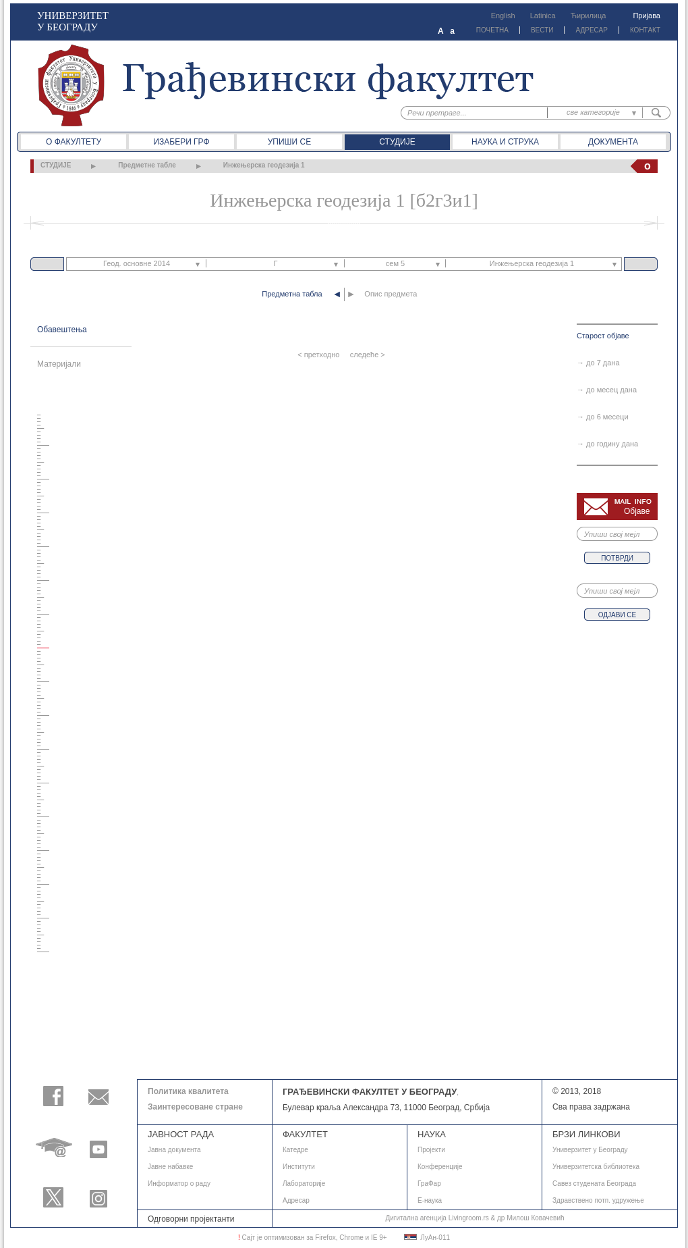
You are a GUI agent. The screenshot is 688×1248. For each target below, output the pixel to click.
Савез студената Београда (594, 1183)
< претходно (318, 354)
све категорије (593, 112)
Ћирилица (588, 15)
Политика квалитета (188, 1091)
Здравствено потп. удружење (598, 1200)
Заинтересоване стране (195, 1107)
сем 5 (395, 263)
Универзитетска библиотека (595, 1166)
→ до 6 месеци (603, 417)
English (503, 15)
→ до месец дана (607, 390)
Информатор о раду (179, 1183)
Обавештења (62, 329)
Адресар (296, 1200)
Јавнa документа (174, 1149)
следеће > (367, 354)
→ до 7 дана (598, 363)
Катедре (295, 1149)
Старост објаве (603, 336)
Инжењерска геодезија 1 (264, 165)
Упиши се (290, 142)
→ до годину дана (607, 444)
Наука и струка (505, 142)
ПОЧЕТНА (492, 30)
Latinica (543, 15)
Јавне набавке (170, 1166)
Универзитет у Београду (590, 1149)
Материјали (59, 364)
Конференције (440, 1166)
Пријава (646, 15)
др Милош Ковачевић (531, 1218)
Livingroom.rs (469, 1218)
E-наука (430, 1200)
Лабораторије (304, 1183)
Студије (397, 142)
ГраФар (429, 1183)
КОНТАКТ (645, 30)
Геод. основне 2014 (136, 263)
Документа (613, 142)
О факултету (73, 142)
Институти (299, 1166)
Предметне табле (146, 165)
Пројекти (431, 1149)
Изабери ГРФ (181, 142)
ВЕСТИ (542, 30)
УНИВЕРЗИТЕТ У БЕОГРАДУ (73, 21)
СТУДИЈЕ (55, 165)
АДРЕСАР (591, 30)
